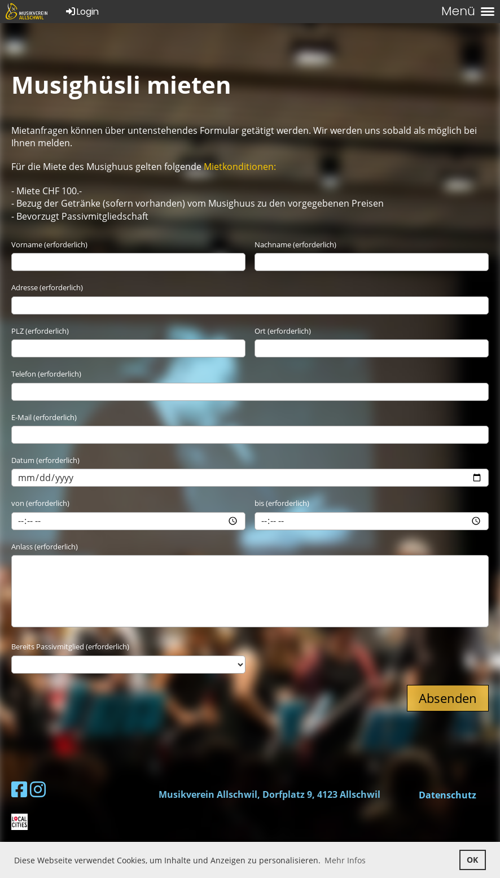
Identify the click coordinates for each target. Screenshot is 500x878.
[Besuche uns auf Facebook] (19, 789)
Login (81, 11)
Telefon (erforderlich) (46, 374)
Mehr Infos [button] (345, 860)
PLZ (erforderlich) (40, 331)
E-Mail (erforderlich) (44, 417)
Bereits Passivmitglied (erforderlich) (70, 646)
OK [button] (472, 859)
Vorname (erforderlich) (49, 244)
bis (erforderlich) (282, 503)
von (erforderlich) (40, 503)
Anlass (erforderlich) (44, 546)
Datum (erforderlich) (45, 460)
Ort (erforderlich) (283, 331)
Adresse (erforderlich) (47, 287)
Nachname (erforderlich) (295, 244)
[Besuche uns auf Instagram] (38, 789)
